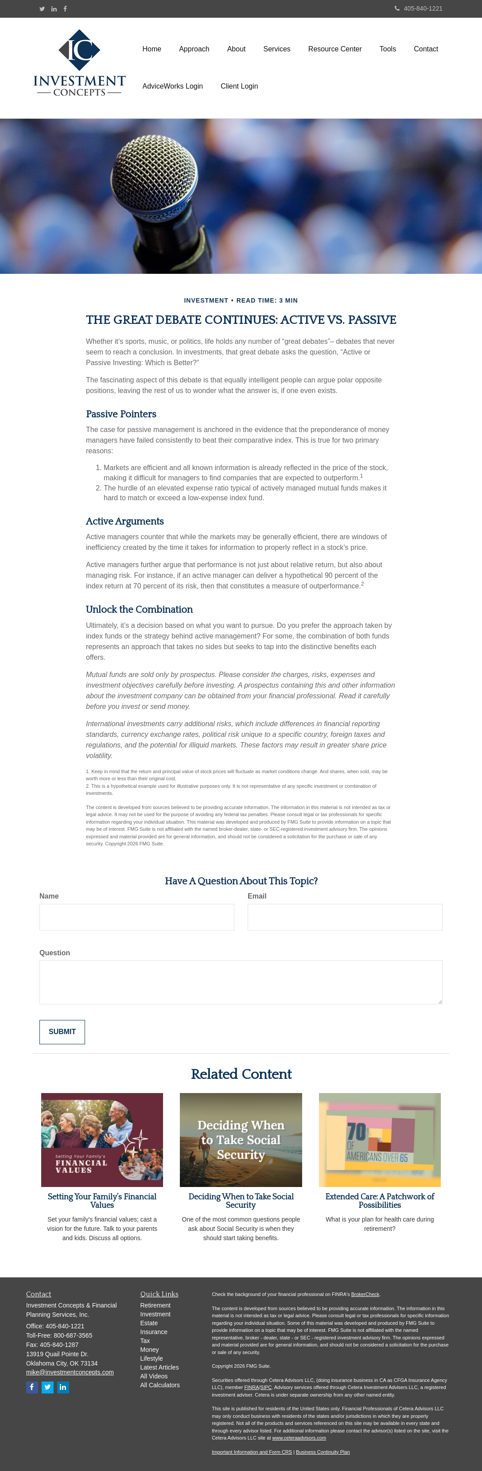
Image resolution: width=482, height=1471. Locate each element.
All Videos (154, 1376)
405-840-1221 (419, 8)
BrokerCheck (365, 1294)
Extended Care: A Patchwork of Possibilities (379, 1201)
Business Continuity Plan (323, 1452)
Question (54, 953)
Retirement (155, 1305)
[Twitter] (42, 8)
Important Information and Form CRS (252, 1452)
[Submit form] (62, 1032)
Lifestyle (151, 1358)
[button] (194, 49)
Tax (145, 1340)
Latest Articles (159, 1367)
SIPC (266, 1387)
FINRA (252, 1387)
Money (149, 1349)
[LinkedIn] (54, 8)
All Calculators (160, 1385)
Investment (155, 1314)
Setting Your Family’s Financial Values (102, 1201)
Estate (149, 1323)
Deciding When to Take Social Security (241, 1201)
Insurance (153, 1331)
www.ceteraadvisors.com (299, 1437)
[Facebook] (65, 8)
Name (49, 896)
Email (257, 896)
